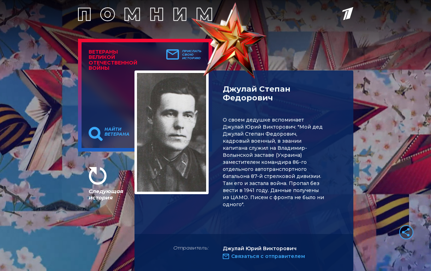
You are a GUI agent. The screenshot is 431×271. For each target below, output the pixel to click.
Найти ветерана (117, 132)
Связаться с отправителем (268, 256)
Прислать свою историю (192, 54)
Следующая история (106, 194)
